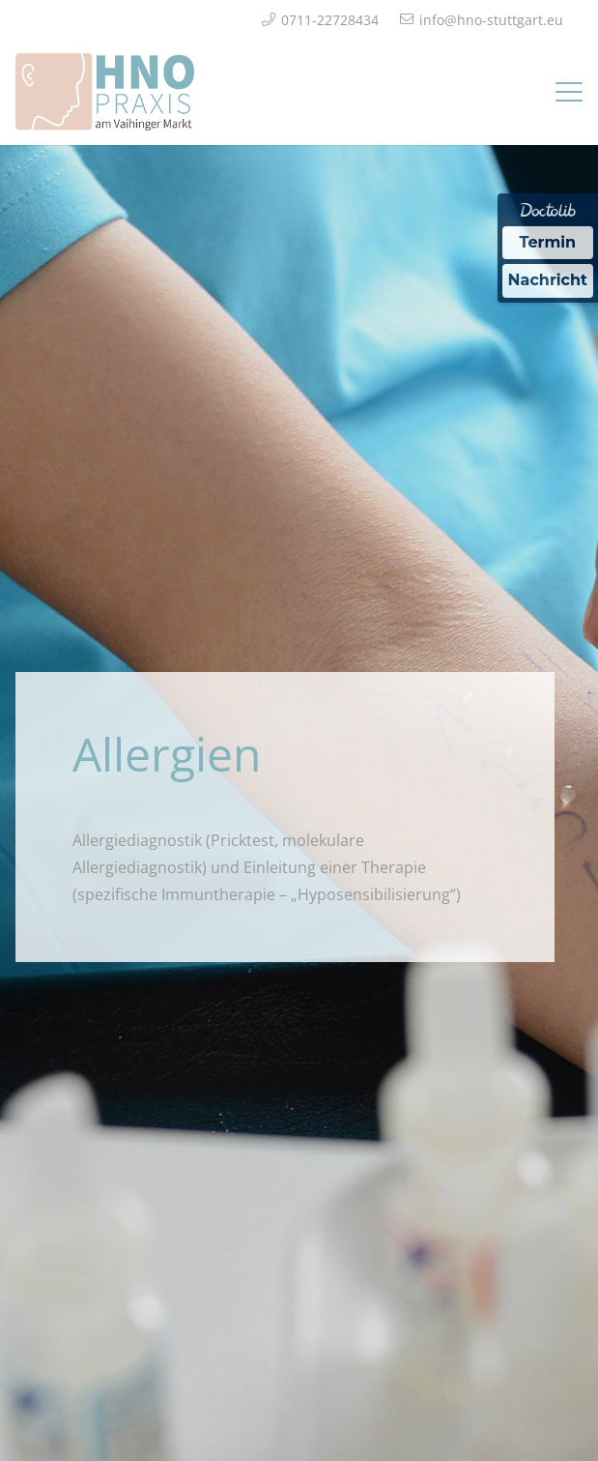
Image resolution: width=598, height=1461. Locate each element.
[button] (569, 91)
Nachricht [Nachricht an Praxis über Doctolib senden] (547, 280)
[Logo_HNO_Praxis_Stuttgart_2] (104, 92)
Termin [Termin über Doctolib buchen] (548, 242)
